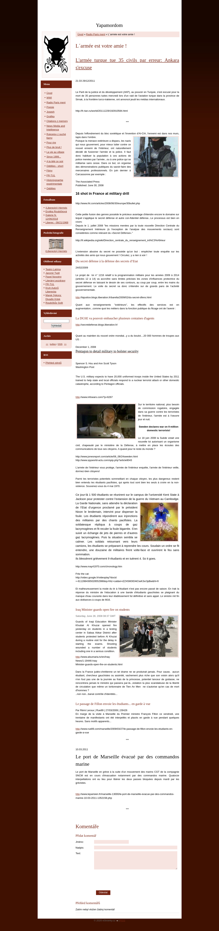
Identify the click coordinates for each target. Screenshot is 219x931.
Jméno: (80, 841)
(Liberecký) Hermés (56, 207)
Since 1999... (54, 156)
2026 (60, 344)
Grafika (51, 116)
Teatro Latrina (53, 269)
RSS (122, 920)
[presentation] (136, 879)
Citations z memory (57, 121)
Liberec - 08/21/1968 (57, 222)
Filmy (50, 170)
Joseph (51, 111)
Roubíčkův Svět (54, 302)
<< (47, 344)
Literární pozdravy (55, 280)
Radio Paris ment (95, 34)
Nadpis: (80, 847)
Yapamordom (109, 25)
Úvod (80, 34)
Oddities (51, 188)
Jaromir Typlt (53, 273)
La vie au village (55, 152)
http (78, 297)
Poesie (50, 107)
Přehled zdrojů (54, 362)
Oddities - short (55, 166)
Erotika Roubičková (56, 211)
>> (65, 344)
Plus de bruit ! (54, 147)
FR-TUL (51, 175)
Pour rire (51, 142)
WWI (49, 97)
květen (53, 344)
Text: (78, 853)
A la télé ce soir (55, 161)
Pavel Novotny (54, 276)
